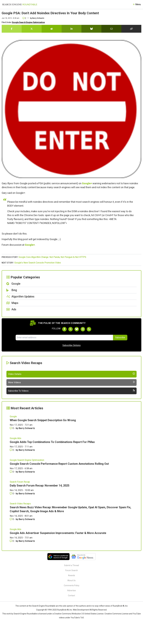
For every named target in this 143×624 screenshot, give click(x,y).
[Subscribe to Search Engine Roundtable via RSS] (89, 329)
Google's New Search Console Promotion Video (37, 262)
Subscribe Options (71, 345)
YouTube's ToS (77, 617)
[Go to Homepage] (19, 4)
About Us (71, 580)
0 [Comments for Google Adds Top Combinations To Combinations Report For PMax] (12, 450)
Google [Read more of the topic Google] (13, 416)
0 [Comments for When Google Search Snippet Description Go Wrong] (12, 428)
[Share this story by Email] (111, 29)
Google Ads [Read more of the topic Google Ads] (15, 438)
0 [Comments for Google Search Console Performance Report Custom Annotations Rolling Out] (12, 471)
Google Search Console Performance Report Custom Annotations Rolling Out (59, 463)
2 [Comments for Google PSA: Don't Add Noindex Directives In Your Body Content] (24, 18)
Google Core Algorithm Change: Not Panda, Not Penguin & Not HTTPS (52, 257)
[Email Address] (64, 337)
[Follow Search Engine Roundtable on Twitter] (70, 329)
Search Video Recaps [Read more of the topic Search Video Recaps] (20, 503)
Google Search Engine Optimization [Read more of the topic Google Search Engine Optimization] (27, 460)
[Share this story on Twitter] (32, 29)
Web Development (81, 610)
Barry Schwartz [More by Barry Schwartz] (27, 428)
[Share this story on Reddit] (52, 29)
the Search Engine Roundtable (42, 606)
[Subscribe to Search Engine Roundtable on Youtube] (83, 329)
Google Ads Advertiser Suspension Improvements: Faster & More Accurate (58, 533)
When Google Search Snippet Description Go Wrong (43, 420)
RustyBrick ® (63, 610)
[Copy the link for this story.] (131, 29)
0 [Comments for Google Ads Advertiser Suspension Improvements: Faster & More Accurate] (12, 541)
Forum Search (71, 570)
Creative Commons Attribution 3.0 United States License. (79, 614)
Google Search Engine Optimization (28, 22)
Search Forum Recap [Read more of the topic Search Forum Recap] (20, 481)
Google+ (87, 183)
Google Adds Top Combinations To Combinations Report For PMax (52, 442)
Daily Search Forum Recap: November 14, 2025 (39, 485)
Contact (71, 595)
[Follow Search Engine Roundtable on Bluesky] (76, 329)
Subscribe (120, 337)
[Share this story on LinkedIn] (72, 29)
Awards (71, 575)
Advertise (71, 590)
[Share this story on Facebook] (12, 29)
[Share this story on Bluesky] (91, 29)
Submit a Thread (71, 565)
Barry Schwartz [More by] (38, 18)
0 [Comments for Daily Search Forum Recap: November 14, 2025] (12, 493)
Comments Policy (71, 585)
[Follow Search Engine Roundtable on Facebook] (64, 329)
